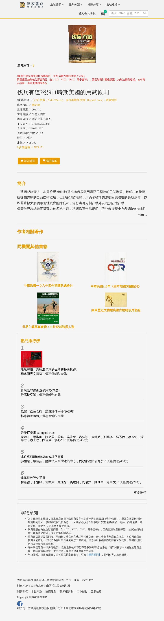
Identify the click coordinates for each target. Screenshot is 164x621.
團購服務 (50, 591)
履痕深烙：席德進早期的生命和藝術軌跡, (49, 369)
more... (142, 215)
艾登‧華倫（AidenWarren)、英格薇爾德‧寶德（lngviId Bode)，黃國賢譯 (75, 100)
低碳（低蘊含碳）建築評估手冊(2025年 (47, 411)
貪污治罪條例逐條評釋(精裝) (40, 390)
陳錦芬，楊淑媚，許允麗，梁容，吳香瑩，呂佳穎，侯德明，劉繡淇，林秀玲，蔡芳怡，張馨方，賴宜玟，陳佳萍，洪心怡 (82, 438)
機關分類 (94, 4)
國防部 (36, 104)
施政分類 (75, 4)
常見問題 (36, 591)
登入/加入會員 (87, 13)
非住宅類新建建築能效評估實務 (42, 457)
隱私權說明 (66, 591)
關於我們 (22, 591)
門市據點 (82, 591)
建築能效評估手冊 (33, 478)
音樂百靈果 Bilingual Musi (38, 432)
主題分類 (57, 4)
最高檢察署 (28, 394)
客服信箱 (96, 591)
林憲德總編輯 (30, 416)
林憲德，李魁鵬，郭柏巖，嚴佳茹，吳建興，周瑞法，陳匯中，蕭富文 (69, 482)
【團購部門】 (93, 554)
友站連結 (113, 4)
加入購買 (28, 160)
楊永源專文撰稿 (31, 373)
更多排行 (140, 492)
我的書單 (50, 160)
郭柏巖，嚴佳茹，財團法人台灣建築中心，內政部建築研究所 (62, 461)
